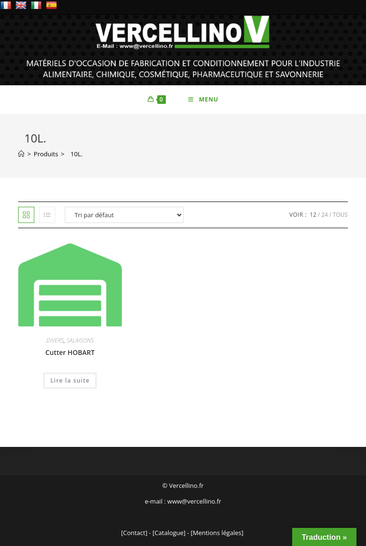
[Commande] (124, 215)
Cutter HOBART (69, 352)
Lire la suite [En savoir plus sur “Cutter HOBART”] (70, 380)
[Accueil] (21, 154)
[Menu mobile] (203, 99)
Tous (340, 215)
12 (313, 215)
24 (324, 215)
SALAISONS (80, 340)
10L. (74, 154)
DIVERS (55, 340)
